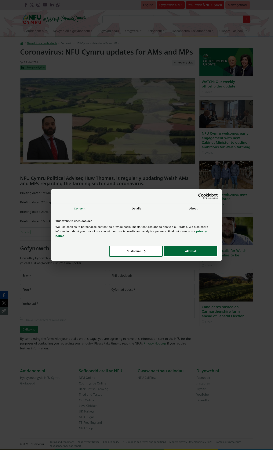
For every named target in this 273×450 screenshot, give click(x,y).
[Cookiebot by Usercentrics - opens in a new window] (201, 196)
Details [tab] (136, 208)
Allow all (191, 251)
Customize (136, 251)
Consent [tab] (80, 208)
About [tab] (193, 208)
